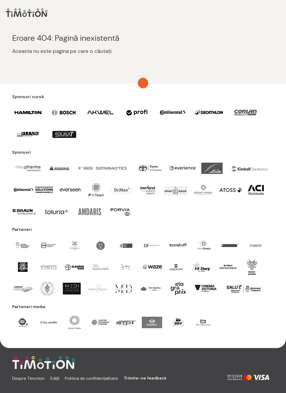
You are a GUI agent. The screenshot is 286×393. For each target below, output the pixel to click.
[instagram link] (206, 377)
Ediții (54, 378)
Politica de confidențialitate (91, 378)
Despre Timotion (28, 378)
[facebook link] (218, 377)
